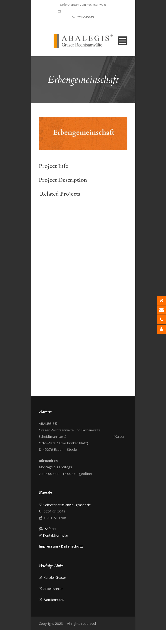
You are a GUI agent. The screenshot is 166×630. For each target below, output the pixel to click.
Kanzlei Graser (54, 577)
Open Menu (122, 40)
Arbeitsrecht (53, 588)
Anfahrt (50, 528)
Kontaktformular (55, 535)
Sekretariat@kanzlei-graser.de (85, 11)
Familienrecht (53, 599)
